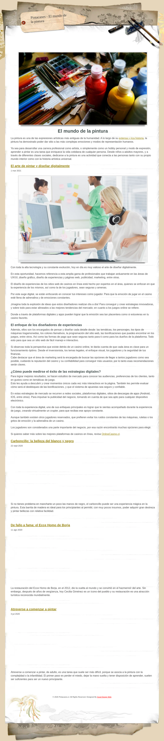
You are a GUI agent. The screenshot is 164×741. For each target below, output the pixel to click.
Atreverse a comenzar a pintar (34, 609)
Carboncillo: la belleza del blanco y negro (42, 441)
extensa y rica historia (131, 138)
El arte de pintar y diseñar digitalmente (40, 166)
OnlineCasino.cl (110, 434)
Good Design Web (104, 697)
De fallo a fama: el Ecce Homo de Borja (40, 525)
